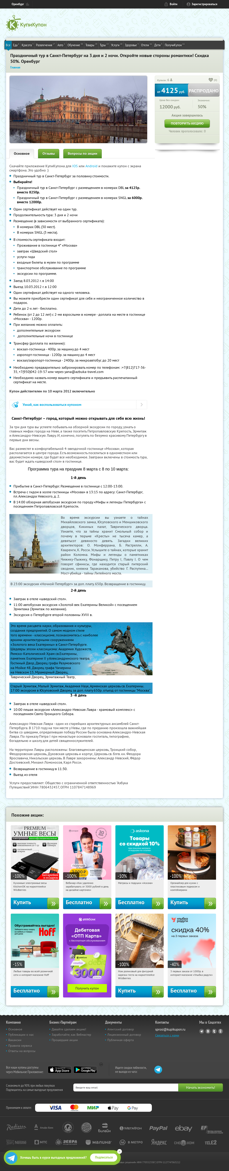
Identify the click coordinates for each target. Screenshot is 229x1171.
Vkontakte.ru (208, 1031)
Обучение (75, 44)
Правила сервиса (20, 1046)
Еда (16, 44)
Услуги (116, 44)
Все (8, 45)
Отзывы (48, 153)
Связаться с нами (167, 1035)
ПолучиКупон (175, 44)
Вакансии (14, 1040)
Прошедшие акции (65, 1040)
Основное (22, 153)
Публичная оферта (120, 1040)
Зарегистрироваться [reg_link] (204, 4)
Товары (91, 44)
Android (91, 166)
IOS (75, 166)
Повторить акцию (187, 123)
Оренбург (18, 4)
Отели (146, 44)
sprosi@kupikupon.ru (170, 1029)
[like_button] (211, 80)
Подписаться (104, 1157)
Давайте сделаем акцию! (69, 1029)
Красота (28, 44)
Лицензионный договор (124, 1035)
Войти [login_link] (173, 4)
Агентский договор (120, 1029)
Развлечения (45, 44)
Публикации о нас (21, 1035)
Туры (104, 44)
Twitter (214, 1031)
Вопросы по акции (82, 153)
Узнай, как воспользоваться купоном (52, 404)
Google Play (85, 1069)
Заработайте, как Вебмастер (71, 1035)
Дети (158, 44)
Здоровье (132, 44)
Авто (61, 44)
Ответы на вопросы (21, 1051)
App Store (59, 1069)
